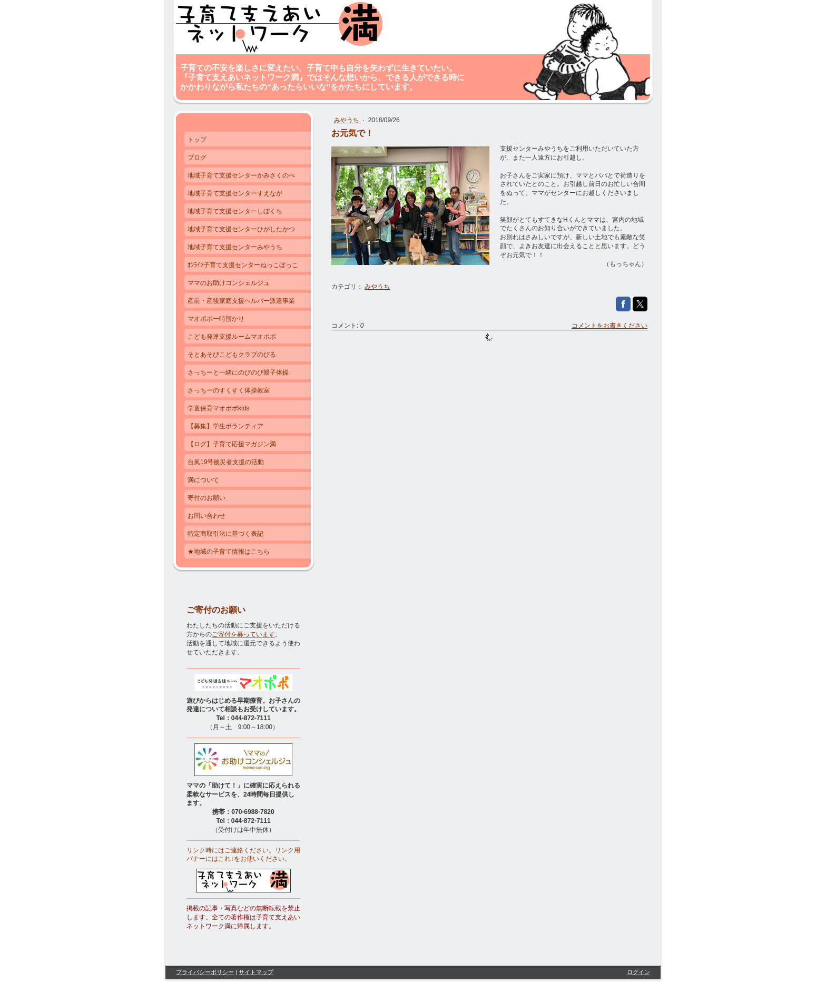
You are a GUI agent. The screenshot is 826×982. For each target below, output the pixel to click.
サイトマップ (256, 972)
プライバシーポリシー (205, 972)
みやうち (347, 120)
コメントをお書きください (609, 325)
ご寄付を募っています (243, 634)
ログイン (638, 972)
